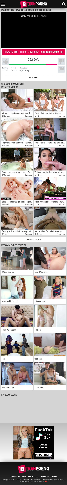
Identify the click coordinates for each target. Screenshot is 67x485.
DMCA (24, 476)
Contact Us (15, 476)
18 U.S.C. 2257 (33, 476)
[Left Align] (4, 4)
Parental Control (49, 476)
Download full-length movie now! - (33, 52)
